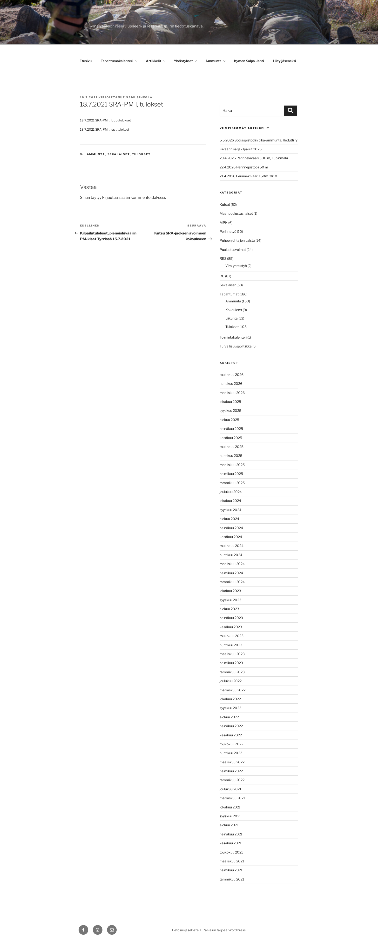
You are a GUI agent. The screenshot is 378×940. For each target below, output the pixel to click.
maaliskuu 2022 (232, 762)
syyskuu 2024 (230, 510)
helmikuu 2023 (231, 663)
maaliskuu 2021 (232, 861)
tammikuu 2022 (232, 780)
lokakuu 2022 (230, 699)
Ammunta (215, 61)
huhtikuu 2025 (231, 455)
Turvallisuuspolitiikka (236, 346)
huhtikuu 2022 (231, 753)
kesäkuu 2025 (231, 438)
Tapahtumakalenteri (119, 61)
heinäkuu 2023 (231, 618)
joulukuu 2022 (231, 681)
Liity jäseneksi (284, 61)
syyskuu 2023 (230, 600)
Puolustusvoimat (233, 249)
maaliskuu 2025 (232, 465)
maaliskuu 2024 (232, 564)
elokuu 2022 (229, 717)
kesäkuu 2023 (231, 627)
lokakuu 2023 (230, 591)
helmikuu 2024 (231, 573)
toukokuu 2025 (231, 447)
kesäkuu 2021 (231, 843)
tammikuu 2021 (232, 879)
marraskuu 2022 (232, 690)
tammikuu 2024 (232, 582)
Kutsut (225, 204)
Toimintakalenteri (233, 337)
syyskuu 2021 (230, 816)
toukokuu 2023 (231, 636)
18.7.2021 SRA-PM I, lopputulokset (105, 120)
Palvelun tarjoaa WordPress (224, 930)
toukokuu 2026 (231, 375)
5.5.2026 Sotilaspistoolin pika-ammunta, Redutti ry (258, 140)
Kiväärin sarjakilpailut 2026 (241, 149)
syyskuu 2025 (230, 410)
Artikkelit (156, 61)
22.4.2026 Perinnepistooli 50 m (244, 167)
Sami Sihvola (139, 97)
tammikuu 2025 (232, 483)
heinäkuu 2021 (231, 834)
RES (223, 258)
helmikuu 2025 (231, 474)
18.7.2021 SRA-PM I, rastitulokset (104, 129)
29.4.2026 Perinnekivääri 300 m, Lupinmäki (254, 158)
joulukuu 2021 (230, 789)
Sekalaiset (119, 154)
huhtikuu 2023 (231, 645)
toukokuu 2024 (231, 546)
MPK (224, 222)
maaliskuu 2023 (232, 654)
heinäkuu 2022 (231, 726)
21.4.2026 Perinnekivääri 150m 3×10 (248, 176)
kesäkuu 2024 (231, 537)
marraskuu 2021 (232, 798)
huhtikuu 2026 (231, 383)
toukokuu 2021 (231, 852)
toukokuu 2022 (231, 744)
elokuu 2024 (229, 519)
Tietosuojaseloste (185, 930)
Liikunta (231, 318)
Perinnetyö (228, 231)
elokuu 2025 (229, 420)
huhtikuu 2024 (231, 555)
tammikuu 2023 (232, 672)
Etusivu (86, 61)
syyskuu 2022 (230, 708)
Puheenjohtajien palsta (237, 240)
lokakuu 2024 (230, 501)
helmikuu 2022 (231, 771)
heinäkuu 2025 (231, 429)
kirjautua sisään (116, 197)
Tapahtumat (229, 294)
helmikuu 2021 (231, 870)
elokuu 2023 (229, 609)
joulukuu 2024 (231, 492)
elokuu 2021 (229, 825)
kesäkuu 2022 (231, 735)
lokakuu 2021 (230, 807)
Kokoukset (233, 310)
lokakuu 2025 (230, 402)
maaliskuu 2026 (232, 393)
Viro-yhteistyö (236, 266)
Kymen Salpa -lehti (249, 61)
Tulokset (141, 154)
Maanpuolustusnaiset (236, 213)
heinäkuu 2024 (231, 528)
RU (222, 276)
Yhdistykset (185, 61)
